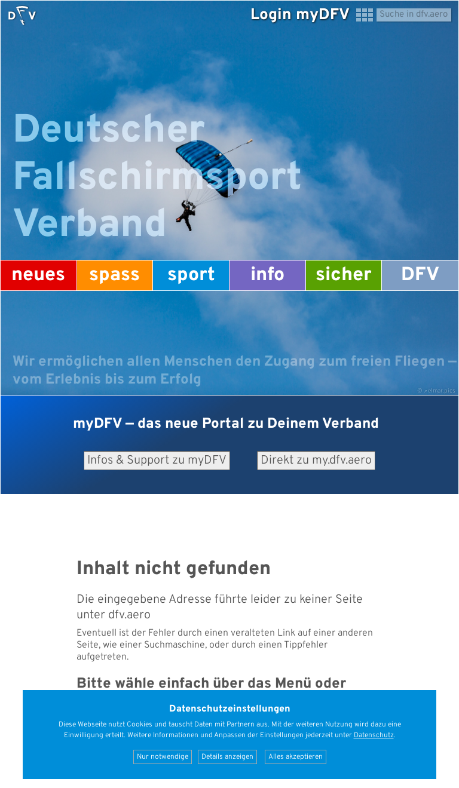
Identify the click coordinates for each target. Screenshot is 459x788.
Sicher (344, 275)
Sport (191, 275)
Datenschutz (374, 735)
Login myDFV (300, 15)
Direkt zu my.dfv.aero (316, 460)
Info (267, 275)
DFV (420, 275)
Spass (114, 275)
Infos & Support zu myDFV (157, 460)
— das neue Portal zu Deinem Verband (226, 424)
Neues (38, 275)
